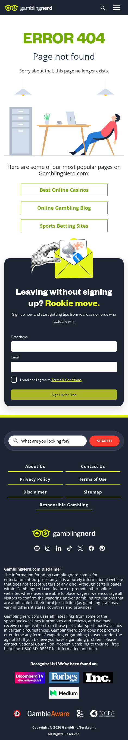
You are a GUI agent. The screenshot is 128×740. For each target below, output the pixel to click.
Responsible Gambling (64, 505)
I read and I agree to (51, 379)
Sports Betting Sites (64, 226)
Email (15, 357)
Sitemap (93, 492)
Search (104, 440)
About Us (35, 466)
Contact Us (93, 466)
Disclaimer (35, 492)
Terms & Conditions (66, 379)
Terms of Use (93, 479)
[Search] (52, 441)
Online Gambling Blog (64, 208)
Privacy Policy (35, 479)
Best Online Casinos (64, 190)
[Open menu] (116, 7)
